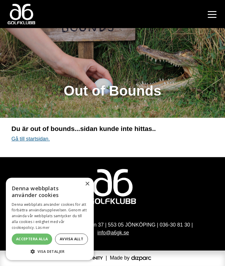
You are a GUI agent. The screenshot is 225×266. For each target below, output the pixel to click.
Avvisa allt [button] (71, 238)
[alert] (50, 219)
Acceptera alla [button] (32, 238)
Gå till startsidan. (30, 139)
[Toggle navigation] (212, 14)
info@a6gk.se (113, 233)
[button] (50, 251)
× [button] (87, 184)
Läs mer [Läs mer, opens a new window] (43, 227)
